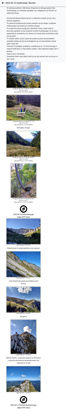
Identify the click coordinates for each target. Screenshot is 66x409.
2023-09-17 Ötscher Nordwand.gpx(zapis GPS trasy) (23, 405)
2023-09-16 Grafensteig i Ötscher (20, 3)
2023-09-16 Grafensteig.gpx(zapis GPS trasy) (23, 214)
